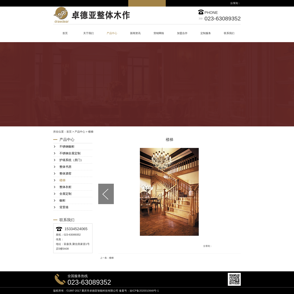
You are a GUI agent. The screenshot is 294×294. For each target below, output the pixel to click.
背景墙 (63, 207)
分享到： (207, 246)
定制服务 (205, 33)
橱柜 (62, 200)
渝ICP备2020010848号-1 (144, 290)
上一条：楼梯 (107, 258)
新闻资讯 (135, 33)
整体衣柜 (65, 187)
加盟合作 (182, 33)
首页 (65, 33)
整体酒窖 (65, 173)
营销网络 (159, 33)
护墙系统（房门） (71, 160)
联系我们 (229, 33)
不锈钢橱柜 (66, 146)
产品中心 (112, 33)
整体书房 (65, 166)
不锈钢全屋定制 (69, 153)
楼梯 (90, 131)
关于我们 (88, 33)
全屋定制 (65, 193)
